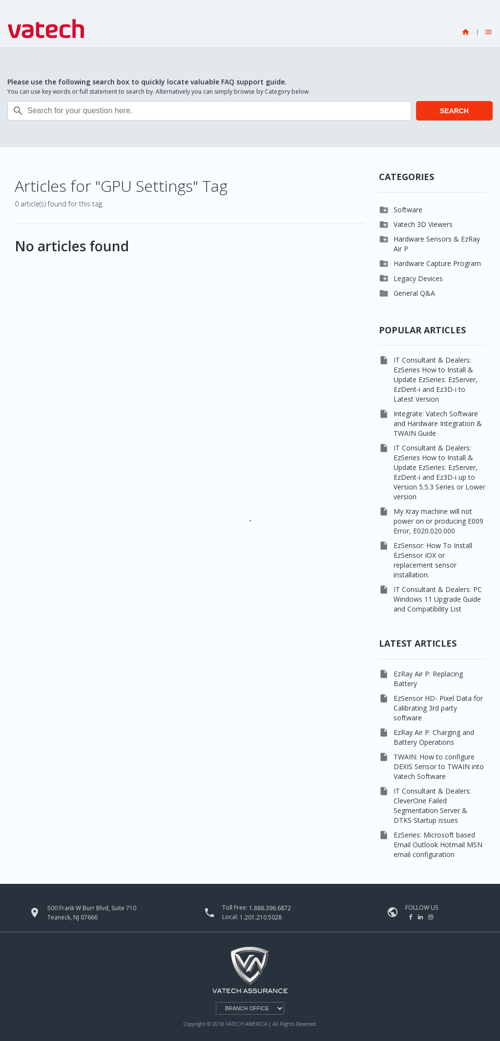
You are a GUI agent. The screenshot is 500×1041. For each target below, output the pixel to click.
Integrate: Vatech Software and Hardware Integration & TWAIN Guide (438, 423)
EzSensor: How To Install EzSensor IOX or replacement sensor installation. (433, 560)
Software (408, 209)
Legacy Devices (418, 278)
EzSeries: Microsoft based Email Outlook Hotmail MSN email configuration (438, 844)
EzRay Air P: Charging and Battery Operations (434, 737)
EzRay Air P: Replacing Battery (428, 678)
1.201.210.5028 (261, 917)
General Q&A (414, 293)
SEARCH (454, 111)
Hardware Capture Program (437, 263)
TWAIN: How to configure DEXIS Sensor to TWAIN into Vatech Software (439, 766)
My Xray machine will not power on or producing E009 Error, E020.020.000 (438, 521)
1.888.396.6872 (270, 908)
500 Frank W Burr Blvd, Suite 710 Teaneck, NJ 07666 (91, 912)
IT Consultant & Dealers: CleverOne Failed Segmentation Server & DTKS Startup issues (432, 805)
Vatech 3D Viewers (423, 224)
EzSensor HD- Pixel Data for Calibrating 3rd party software (438, 708)
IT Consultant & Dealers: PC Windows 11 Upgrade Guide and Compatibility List (438, 599)
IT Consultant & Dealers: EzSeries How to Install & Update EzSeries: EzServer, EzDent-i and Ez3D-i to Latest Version (436, 379)
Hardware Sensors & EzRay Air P (437, 243)
